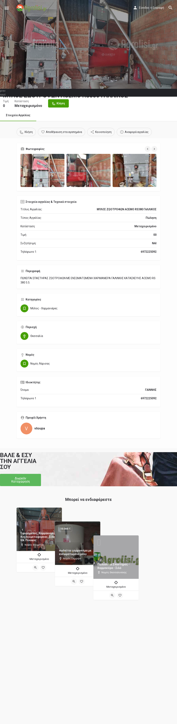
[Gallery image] (42, 170)
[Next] (56, 530)
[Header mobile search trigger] (170, 7)
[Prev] (22, 530)
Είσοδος (144, 7)
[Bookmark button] (43, 567)
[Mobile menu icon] (6, 8)
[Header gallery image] (44, 44)
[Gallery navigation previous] (148, 149)
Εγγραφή (158, 7)
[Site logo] (31, 8)
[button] (20, 480)
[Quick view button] (35, 567)
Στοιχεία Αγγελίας (18, 115)
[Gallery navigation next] (154, 149)
